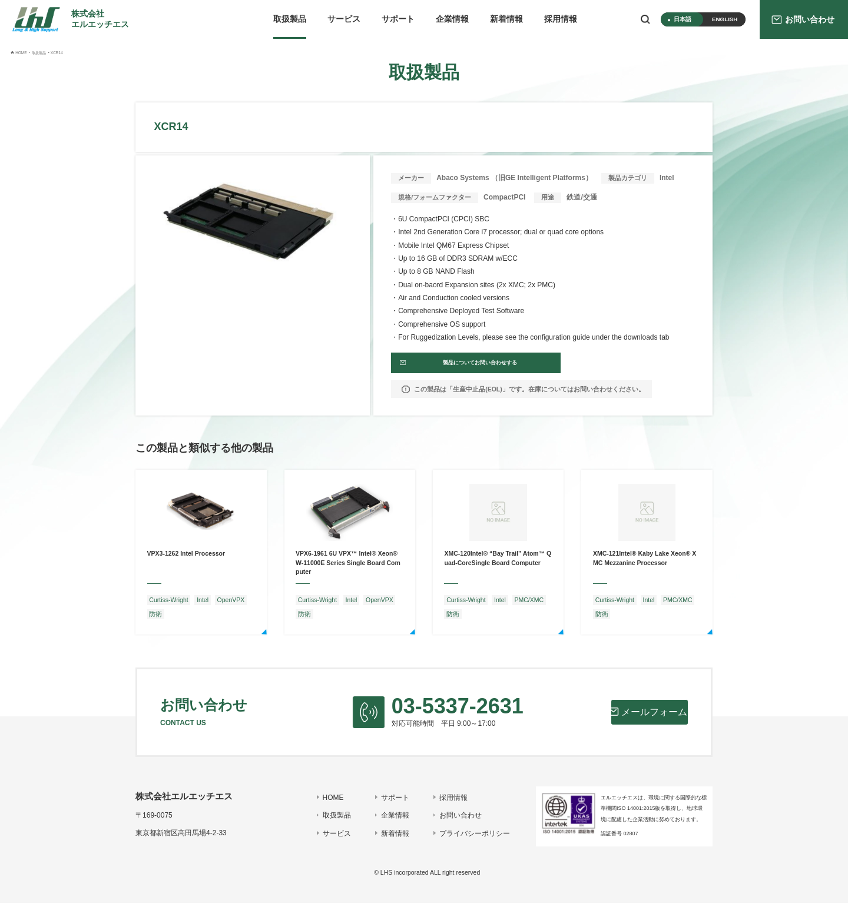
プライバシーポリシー (468, 840)
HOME (327, 804)
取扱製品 (289, 19)
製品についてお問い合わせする (463, 367)
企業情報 (452, 19)
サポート (398, 19)
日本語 (682, 19)
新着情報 (506, 19)
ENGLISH (724, 19)
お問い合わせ (454, 822)
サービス (343, 19)
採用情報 (560, 19)
